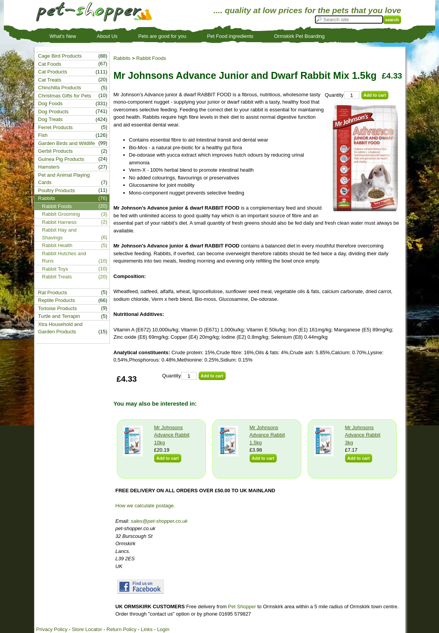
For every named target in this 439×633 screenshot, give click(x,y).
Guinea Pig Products (61, 159)
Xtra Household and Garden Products (60, 328)
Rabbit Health (57, 245)
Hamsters (49, 167)
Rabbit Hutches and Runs (64, 257)
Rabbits (122, 58)
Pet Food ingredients (230, 36)
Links (146, 629)
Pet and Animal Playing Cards (64, 179)
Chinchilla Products (59, 87)
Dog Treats (50, 119)
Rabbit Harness (59, 222)
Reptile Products (56, 300)
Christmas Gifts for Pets (64, 96)
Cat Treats (49, 80)
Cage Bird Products (60, 56)
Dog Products (53, 111)
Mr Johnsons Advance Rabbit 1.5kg (267, 435)
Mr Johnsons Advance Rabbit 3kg (363, 435)
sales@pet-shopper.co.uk (159, 521)
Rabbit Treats (57, 277)
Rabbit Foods (151, 58)
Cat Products (52, 72)
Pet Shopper (242, 606)
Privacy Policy (52, 629)
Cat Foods (49, 64)
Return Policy (121, 629)
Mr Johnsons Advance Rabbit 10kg (172, 435)
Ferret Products (55, 127)
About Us (107, 36)
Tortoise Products (57, 308)
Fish (43, 135)
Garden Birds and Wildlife (66, 143)
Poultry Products (56, 190)
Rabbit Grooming (61, 214)
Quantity (334, 95)
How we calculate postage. (145, 505)
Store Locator (87, 629)
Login (163, 629)
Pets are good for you (162, 36)
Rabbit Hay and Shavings (59, 234)
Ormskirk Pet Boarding (299, 36)
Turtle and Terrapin (59, 316)
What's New (62, 36)
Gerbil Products (55, 151)
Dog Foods (50, 103)
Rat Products (52, 292)
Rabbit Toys (55, 269)
